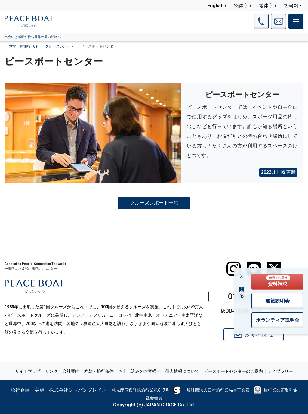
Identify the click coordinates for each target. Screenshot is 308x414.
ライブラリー (280, 371)
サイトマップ (27, 371)
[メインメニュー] (295, 21)
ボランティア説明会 (277, 320)
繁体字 (266, 5)
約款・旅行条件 (99, 371)
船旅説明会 (278, 301)
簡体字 (241, 5)
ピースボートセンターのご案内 (233, 371)
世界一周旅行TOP (23, 46)
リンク (51, 371)
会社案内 (71, 371)
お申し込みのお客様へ (140, 371)
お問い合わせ (253, 335)
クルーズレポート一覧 (154, 203)
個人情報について (182, 371)
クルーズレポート (59, 46)
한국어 (291, 5)
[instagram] (233, 269)
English (215, 5)
